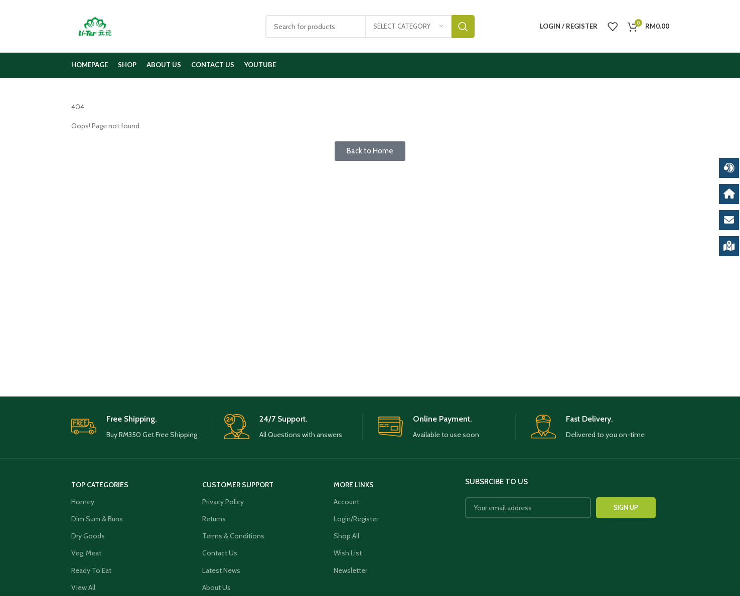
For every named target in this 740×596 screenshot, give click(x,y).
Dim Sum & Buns (97, 518)
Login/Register (356, 518)
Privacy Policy (223, 501)
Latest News (221, 570)
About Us (216, 587)
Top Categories (99, 484)
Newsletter (350, 570)
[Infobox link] (140, 427)
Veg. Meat (86, 552)
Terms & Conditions (233, 535)
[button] (370, 151)
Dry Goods (88, 535)
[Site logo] (95, 25)
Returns (214, 518)
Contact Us (219, 552)
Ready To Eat (91, 570)
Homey (82, 501)
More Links (354, 484)
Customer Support (237, 484)
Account (346, 501)
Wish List (348, 552)
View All (83, 587)
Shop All (346, 535)
